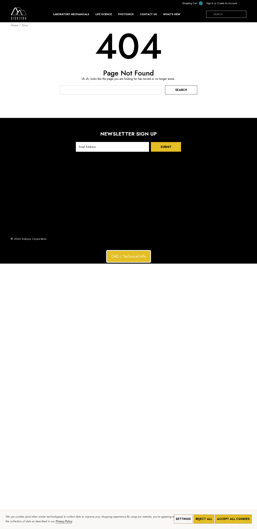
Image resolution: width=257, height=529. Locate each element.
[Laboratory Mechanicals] (71, 15)
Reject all (204, 519)
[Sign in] (209, 3)
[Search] (209, 14)
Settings (183, 519)
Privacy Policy (64, 521)
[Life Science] (103, 15)
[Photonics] (126, 15)
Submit (166, 147)
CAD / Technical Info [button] (128, 256)
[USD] (242, 3)
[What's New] (171, 15)
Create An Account (227, 3)
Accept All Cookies (233, 519)
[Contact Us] (148, 14)
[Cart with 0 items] (190, 3)
